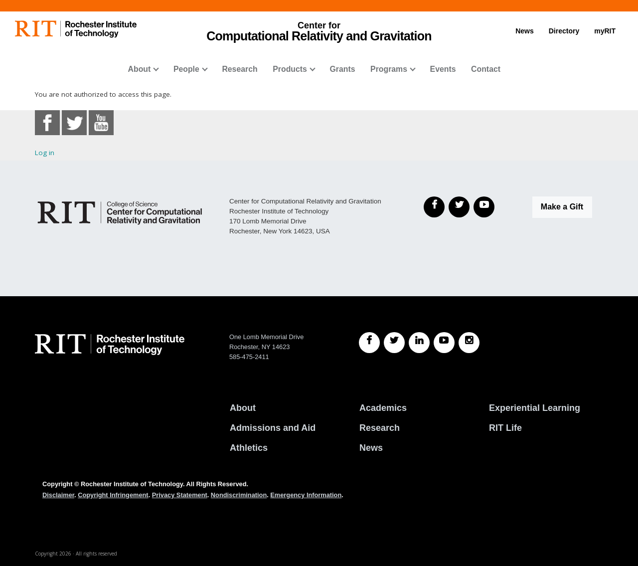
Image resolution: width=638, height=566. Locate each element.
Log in (44, 152)
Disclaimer (58, 495)
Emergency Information (305, 495)
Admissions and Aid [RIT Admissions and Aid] (273, 428)
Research (239, 69)
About (139, 69)
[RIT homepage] (76, 29)
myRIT (605, 31)
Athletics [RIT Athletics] (249, 448)
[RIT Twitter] (394, 342)
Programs (388, 69)
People (186, 69)
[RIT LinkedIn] (419, 342)
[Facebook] (434, 206)
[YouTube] (484, 206)
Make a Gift (562, 206)
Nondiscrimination (239, 495)
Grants (342, 69)
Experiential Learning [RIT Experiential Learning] (534, 408)
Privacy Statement (179, 495)
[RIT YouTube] (444, 342)
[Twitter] (459, 206)
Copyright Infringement (113, 495)
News (524, 31)
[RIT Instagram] (469, 342)
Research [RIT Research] (379, 428)
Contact (485, 69)
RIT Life (505, 428)
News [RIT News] (371, 448)
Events (443, 69)
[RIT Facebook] (369, 342)
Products (290, 69)
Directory (564, 31)
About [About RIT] (243, 408)
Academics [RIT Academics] (383, 408)
